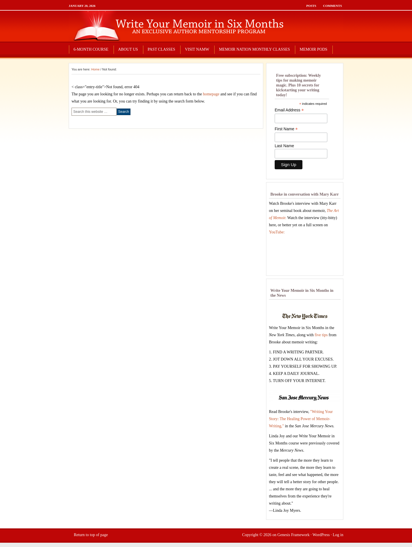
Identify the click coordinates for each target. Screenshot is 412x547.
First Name (286, 129)
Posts (311, 5)
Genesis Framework (294, 535)
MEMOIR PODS (313, 49)
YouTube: (277, 232)
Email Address (289, 110)
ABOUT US (128, 49)
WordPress (321, 535)
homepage (211, 94)
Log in (338, 535)
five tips (321, 335)
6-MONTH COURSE (91, 49)
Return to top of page (91, 535)
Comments (332, 5)
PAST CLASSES (161, 49)
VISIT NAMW (197, 49)
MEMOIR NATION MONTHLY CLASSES (254, 49)
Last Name (284, 145)
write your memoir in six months (206, 26)
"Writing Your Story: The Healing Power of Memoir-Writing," (301, 419)
